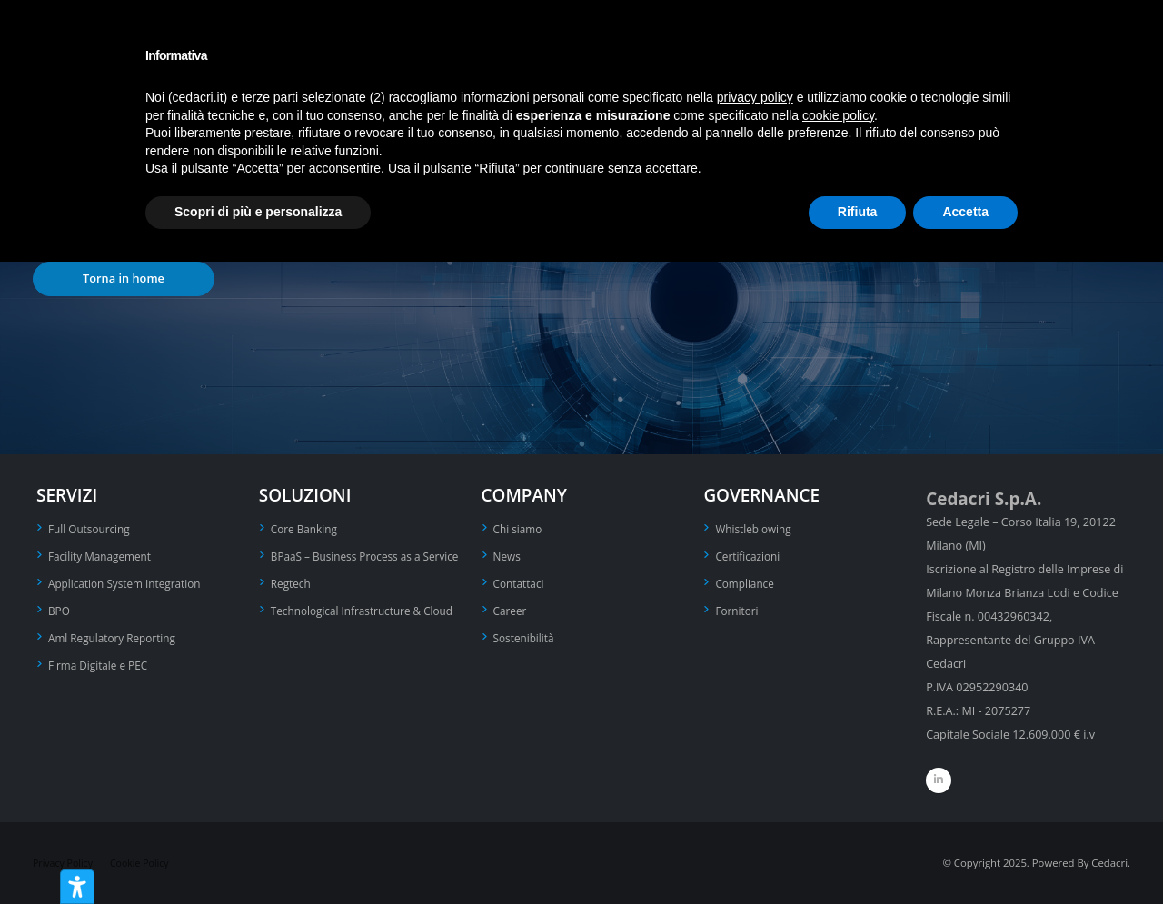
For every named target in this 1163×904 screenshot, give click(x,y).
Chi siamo (519, 528)
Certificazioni (749, 554)
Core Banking (306, 528)
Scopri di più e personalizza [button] (258, 211)
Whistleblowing (755, 528)
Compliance (746, 581)
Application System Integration (129, 581)
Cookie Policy (145, 862)
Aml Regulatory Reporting (116, 633)
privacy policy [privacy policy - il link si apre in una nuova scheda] (755, 97)
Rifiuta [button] (858, 211)
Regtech (292, 603)
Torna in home (123, 278)
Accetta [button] (965, 211)
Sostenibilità (526, 633)
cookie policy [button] (838, 115)
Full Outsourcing (91, 528)
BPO (60, 607)
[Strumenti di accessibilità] (77, 886)
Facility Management (103, 554)
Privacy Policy (65, 862)
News (507, 554)
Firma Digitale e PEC (101, 660)
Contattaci (520, 581)
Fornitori (738, 607)
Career (511, 607)
